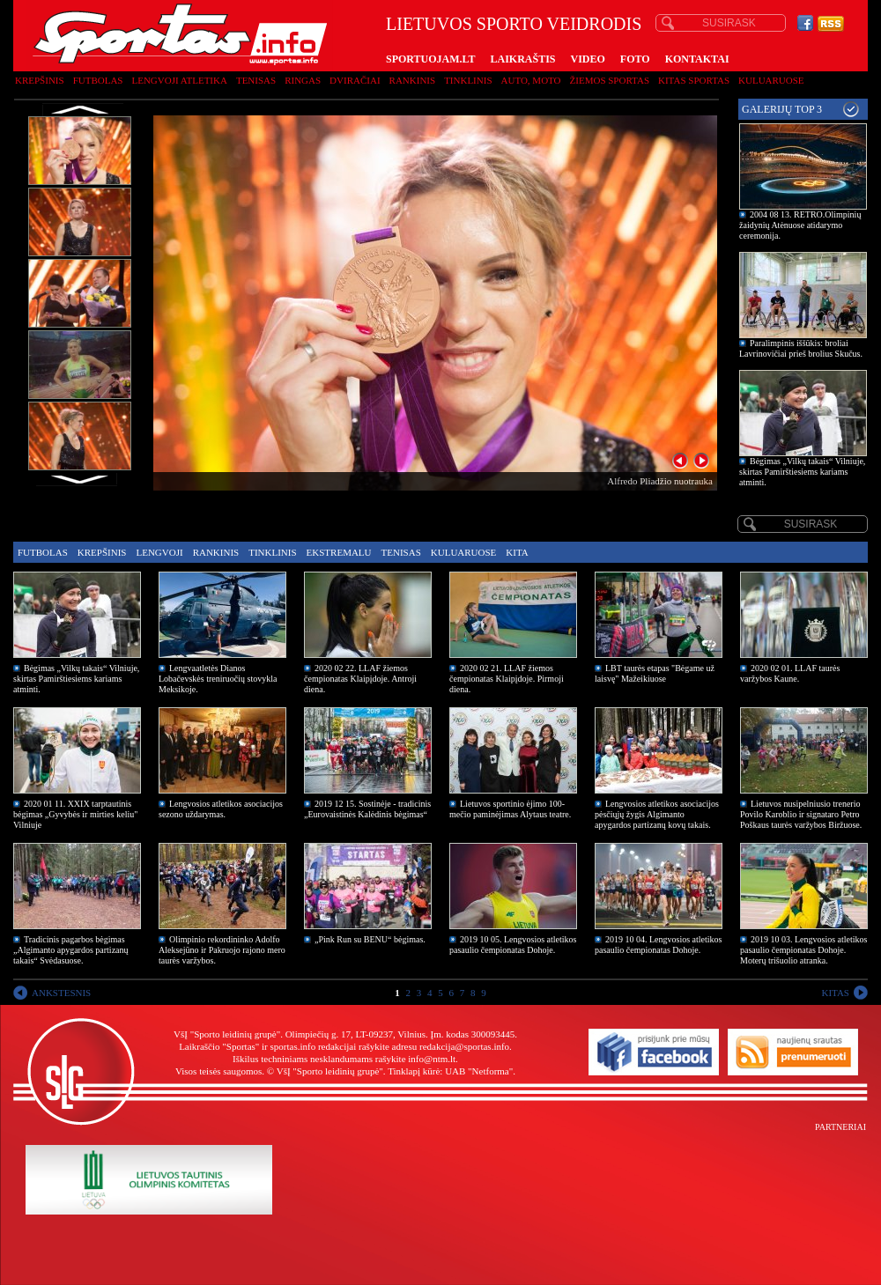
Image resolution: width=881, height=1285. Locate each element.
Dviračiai (354, 80)
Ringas (303, 80)
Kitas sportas (693, 80)
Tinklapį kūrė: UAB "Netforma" (450, 1071)
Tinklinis (468, 80)
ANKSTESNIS (61, 992)
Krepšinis (39, 80)
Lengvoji (159, 552)
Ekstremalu (339, 552)
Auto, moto (531, 80)
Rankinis (412, 80)
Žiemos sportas (609, 80)
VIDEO (588, 59)
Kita (517, 552)
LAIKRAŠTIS (522, 59)
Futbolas (98, 80)
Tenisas (256, 80)
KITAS (835, 992)
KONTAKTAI (697, 59)
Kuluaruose (771, 80)
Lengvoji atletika (178, 80)
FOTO (635, 59)
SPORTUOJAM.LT (430, 59)
